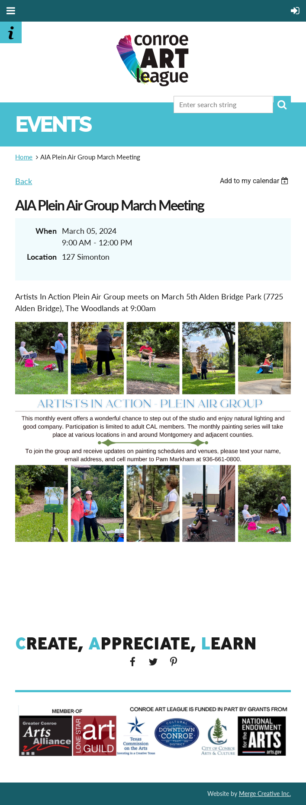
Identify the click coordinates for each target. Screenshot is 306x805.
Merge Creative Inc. (265, 793)
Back (23, 181)
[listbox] (255, 180)
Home (23, 157)
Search (282, 104)
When (46, 230)
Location (42, 256)
